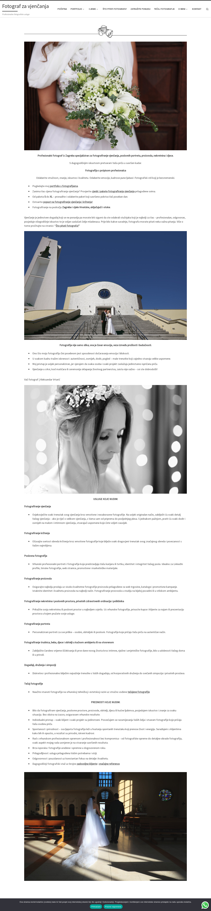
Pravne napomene (113, 907)
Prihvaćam (96, 907)
